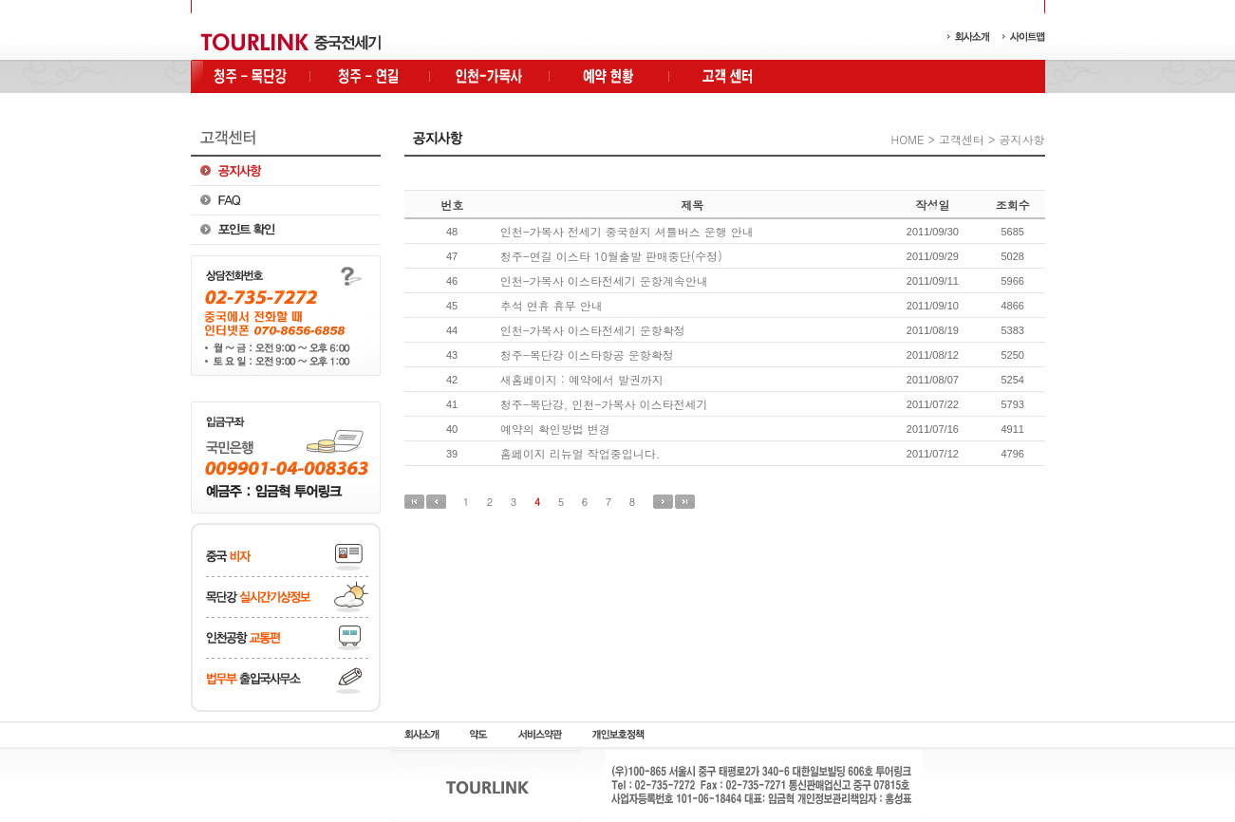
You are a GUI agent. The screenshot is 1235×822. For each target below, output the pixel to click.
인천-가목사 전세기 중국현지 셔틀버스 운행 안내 (627, 231)
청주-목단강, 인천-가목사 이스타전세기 (604, 404)
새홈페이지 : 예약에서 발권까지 (582, 379)
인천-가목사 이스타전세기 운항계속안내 (604, 280)
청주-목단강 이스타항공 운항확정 (587, 354)
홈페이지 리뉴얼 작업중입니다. (580, 453)
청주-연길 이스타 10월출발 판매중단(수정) (611, 256)
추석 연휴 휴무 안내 (551, 305)
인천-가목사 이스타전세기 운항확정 (592, 330)
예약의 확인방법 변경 (555, 428)
